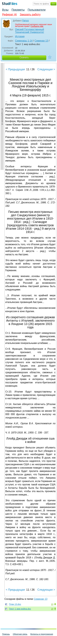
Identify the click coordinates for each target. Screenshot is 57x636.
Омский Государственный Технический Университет (29, 30)
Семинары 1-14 (24, 40)
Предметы (18, 9)
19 (52, 609)
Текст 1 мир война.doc (20, 609)
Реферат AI (9, 14)
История (19, 36)
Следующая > (46, 69)
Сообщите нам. (37, 26)
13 (52, 604)
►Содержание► (2, 116)
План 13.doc (15, 604)
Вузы (5, 9)
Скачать (24, 57)
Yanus (25, 20)
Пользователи (36, 9)
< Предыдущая (15, 69)
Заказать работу (30, 14)
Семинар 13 (41, 40)
